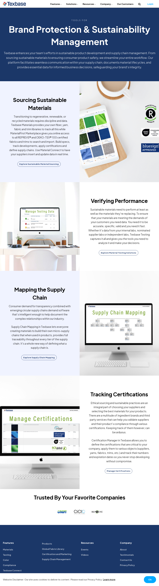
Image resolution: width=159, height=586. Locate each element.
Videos (85, 554)
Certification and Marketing (56, 554)
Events (84, 549)
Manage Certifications (118, 471)
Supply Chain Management (56, 559)
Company (106, 4)
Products (47, 543)
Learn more (109, 579)
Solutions (72, 4)
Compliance (9, 565)
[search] (139, 4)
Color (6, 560)
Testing (7, 554)
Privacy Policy (127, 565)
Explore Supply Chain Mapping (39, 357)
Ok (150, 579)
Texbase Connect (12, 570)
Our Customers (125, 4)
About (123, 549)
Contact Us (126, 560)
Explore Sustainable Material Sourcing (39, 164)
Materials (8, 549)
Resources (89, 4)
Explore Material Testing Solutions (118, 253)
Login (150, 4)
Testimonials (127, 554)
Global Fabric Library (53, 549)
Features (56, 4)
